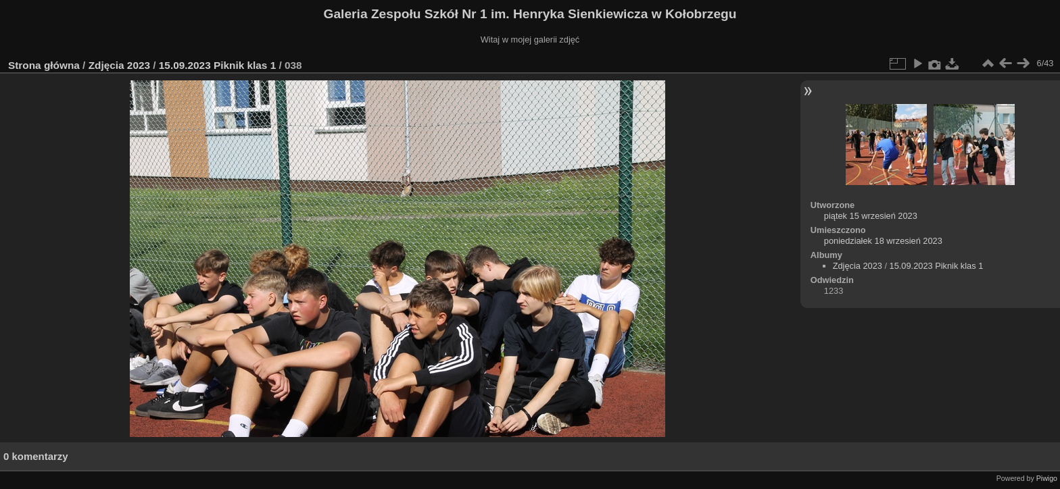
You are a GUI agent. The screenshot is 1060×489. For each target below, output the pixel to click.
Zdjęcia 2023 (119, 65)
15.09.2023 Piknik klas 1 (217, 65)
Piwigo (1046, 478)
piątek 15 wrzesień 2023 (870, 216)
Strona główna (44, 65)
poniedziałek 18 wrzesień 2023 (883, 241)
